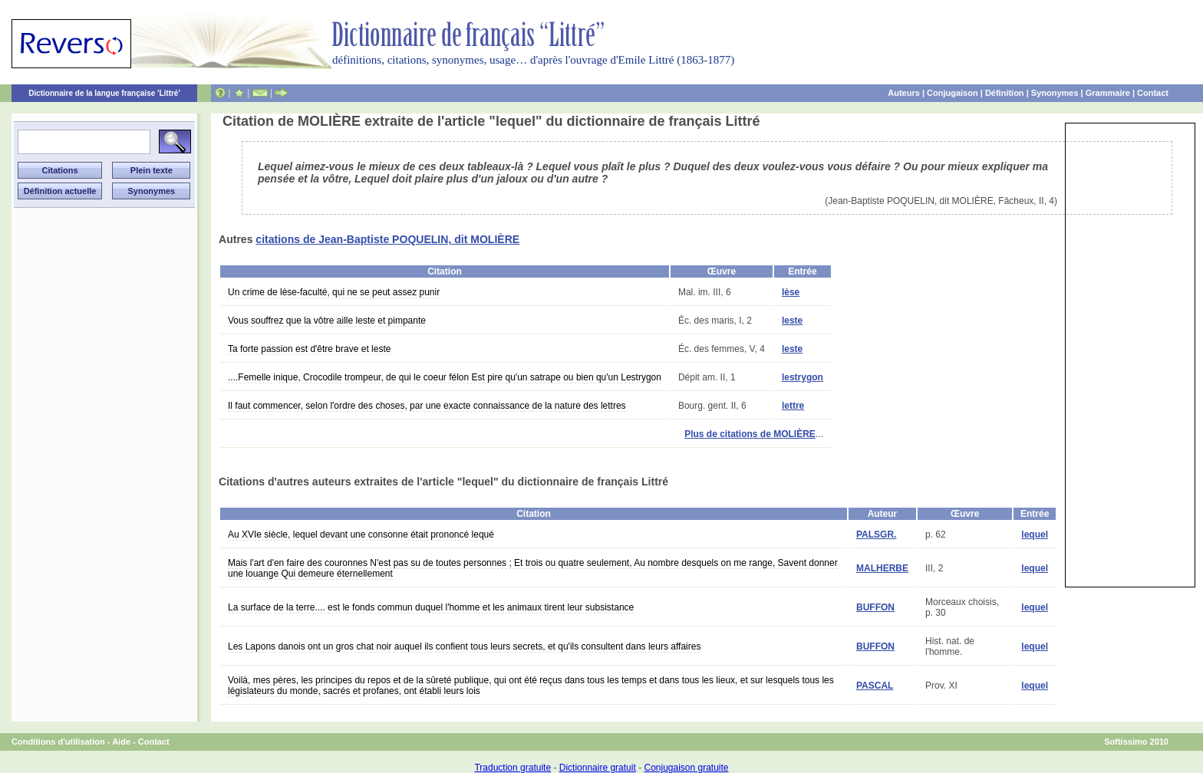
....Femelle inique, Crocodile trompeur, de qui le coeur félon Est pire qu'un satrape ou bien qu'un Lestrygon (444, 377)
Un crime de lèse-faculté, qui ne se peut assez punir (334, 292)
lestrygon (802, 377)
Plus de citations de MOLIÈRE (750, 434)
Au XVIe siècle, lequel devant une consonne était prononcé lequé (361, 534)
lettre (793, 405)
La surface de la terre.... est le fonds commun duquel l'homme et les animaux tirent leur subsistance (431, 607)
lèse (790, 292)
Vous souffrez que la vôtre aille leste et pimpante (327, 320)
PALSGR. (876, 534)
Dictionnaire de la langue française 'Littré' (104, 93)
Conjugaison (952, 92)
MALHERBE (882, 568)
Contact (1152, 92)
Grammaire (1108, 92)
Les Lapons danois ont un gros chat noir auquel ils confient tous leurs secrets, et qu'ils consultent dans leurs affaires (464, 646)
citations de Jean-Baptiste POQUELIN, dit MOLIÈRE (387, 239)
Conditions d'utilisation (58, 741)
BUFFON (875, 607)
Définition (1004, 92)
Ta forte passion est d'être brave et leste (309, 349)
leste (792, 320)
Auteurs (904, 92)
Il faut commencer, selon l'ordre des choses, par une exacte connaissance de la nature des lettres (427, 405)
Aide (121, 741)
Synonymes (1055, 92)
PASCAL (874, 685)
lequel (1034, 534)
